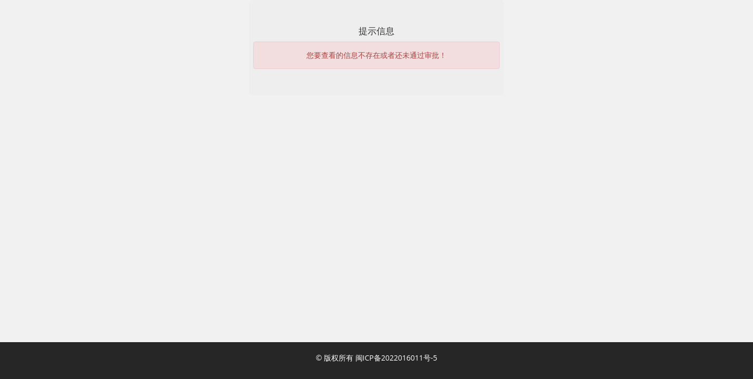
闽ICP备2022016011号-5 (396, 358)
